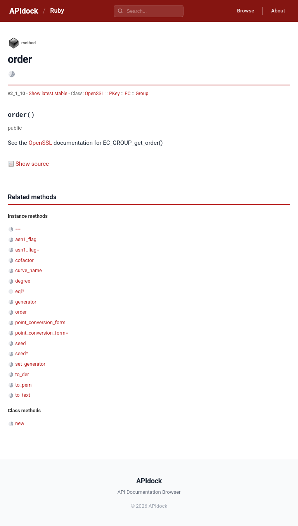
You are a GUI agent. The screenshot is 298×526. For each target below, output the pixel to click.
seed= (21, 353)
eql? (19, 291)
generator (25, 302)
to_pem (23, 385)
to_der (22, 374)
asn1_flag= (27, 250)
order (21, 312)
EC (128, 93)
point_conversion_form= (41, 333)
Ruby (57, 10)
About (276, 11)
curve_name (28, 270)
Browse (241, 11)
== (18, 229)
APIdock (23, 11)
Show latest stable (48, 93)
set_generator (30, 364)
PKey (114, 93)
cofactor (24, 260)
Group (142, 93)
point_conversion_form (40, 322)
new (19, 423)
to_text (22, 395)
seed (20, 343)
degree (22, 281)
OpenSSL (94, 93)
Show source (32, 163)
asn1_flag (25, 239)
